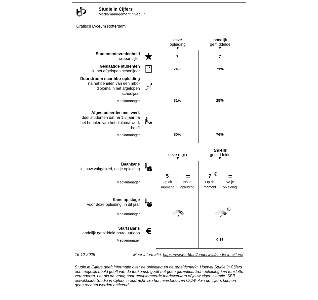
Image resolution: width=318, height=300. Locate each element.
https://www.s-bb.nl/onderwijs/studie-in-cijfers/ (203, 255)
